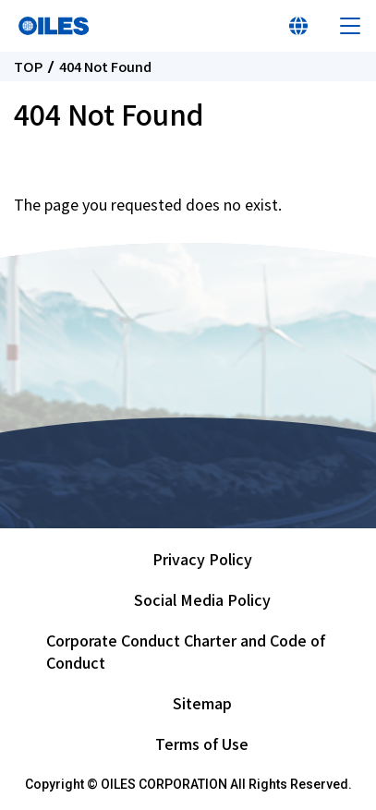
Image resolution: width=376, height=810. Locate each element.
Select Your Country (298, 26)
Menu (350, 26)
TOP (28, 67)
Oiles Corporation (53, 26)
